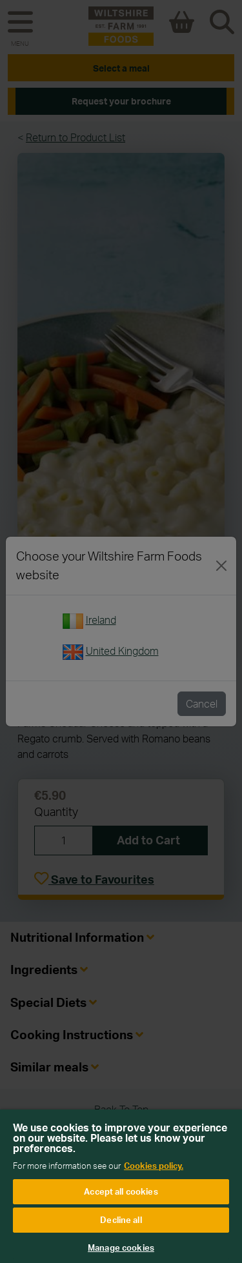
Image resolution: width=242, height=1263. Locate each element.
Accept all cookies (120, 1191)
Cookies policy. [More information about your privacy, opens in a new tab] (153, 1165)
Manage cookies (121, 1247)
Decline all (120, 1220)
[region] (121, 1186)
